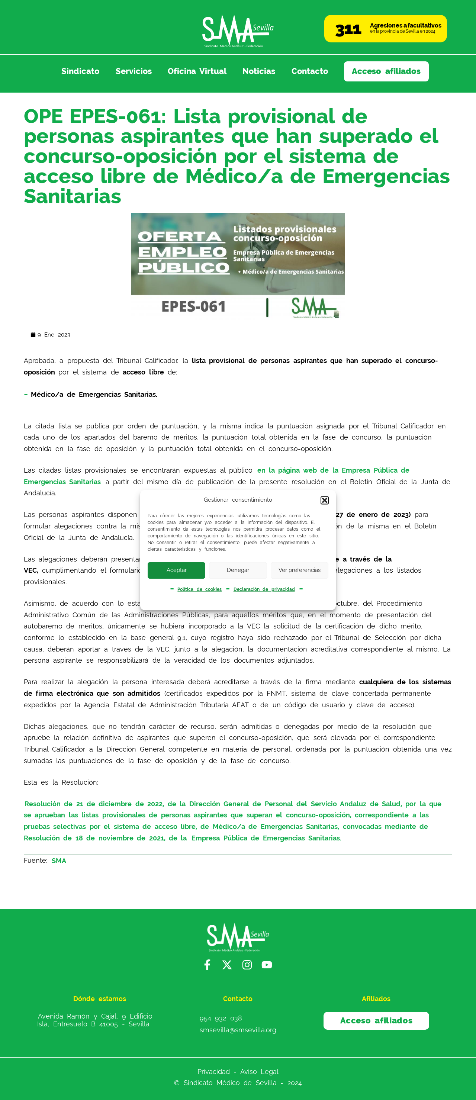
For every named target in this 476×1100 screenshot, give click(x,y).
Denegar (238, 570)
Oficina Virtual (197, 71)
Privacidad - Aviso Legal (238, 1071)
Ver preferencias (300, 570)
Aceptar (177, 570)
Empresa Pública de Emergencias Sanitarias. (266, 838)
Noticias (258, 71)
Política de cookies (199, 589)
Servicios (134, 71)
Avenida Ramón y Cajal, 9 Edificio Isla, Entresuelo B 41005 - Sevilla (94, 1020)
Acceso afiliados (386, 71)
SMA (59, 860)
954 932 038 (221, 1018)
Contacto (310, 71)
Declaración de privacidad (264, 589)
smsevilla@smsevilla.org (238, 1030)
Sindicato (80, 71)
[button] (324, 500)
